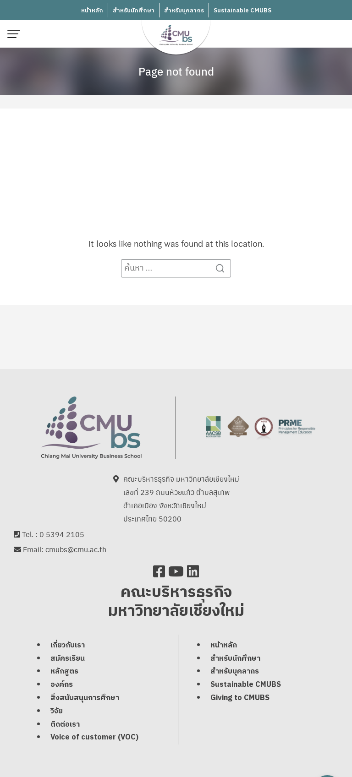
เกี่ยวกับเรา (67, 645)
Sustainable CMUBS (242, 10)
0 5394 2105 (61, 534)
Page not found (176, 71)
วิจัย (56, 711)
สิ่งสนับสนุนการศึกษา (84, 698)
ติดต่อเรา (65, 724)
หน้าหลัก (92, 10)
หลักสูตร (64, 671)
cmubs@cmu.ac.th (75, 549)
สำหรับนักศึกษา (133, 10)
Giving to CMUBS (240, 698)
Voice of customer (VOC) (94, 737)
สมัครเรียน (67, 658)
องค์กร (61, 685)
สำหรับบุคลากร (184, 10)
